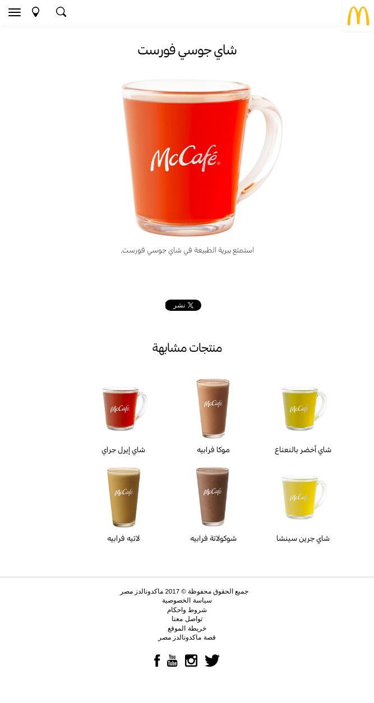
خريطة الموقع (187, 628)
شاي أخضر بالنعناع (303, 449)
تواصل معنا (187, 618)
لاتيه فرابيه (123, 538)
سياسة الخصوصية (186, 600)
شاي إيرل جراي (123, 449)
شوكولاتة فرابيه (213, 538)
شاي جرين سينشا (303, 538)
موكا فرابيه (213, 449)
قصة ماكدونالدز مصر (186, 637)
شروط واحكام (187, 609)
